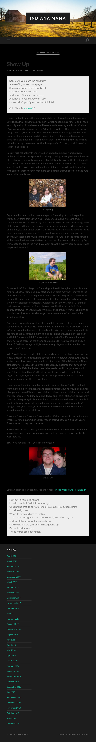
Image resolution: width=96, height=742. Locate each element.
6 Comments (39, 70)
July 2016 (11, 639)
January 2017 (12, 624)
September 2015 (14, 687)
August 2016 (12, 634)
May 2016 (11, 650)
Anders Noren (76, 734)
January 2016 (12, 671)
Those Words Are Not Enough (70, 489)
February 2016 (13, 666)
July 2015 (11, 692)
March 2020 (12, 561)
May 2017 (11, 613)
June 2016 (11, 645)
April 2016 (11, 655)
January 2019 (12, 592)
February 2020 (13, 566)
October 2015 (13, 681)
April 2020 (11, 556)
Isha (27, 70)
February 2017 (13, 619)
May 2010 (11, 718)
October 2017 (13, 608)
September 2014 (14, 697)
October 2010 (13, 713)
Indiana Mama (48, 18)
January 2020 (12, 571)
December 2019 (13, 577)
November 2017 (14, 603)
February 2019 (13, 587)
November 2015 (14, 676)
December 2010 (13, 702)
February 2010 (13, 723)
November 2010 (14, 708)
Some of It (28, 108)
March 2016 (12, 660)
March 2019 (12, 582)
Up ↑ (87, 734)
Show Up (18, 64)
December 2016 (13, 629)
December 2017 (13, 598)
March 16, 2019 (14, 70)
